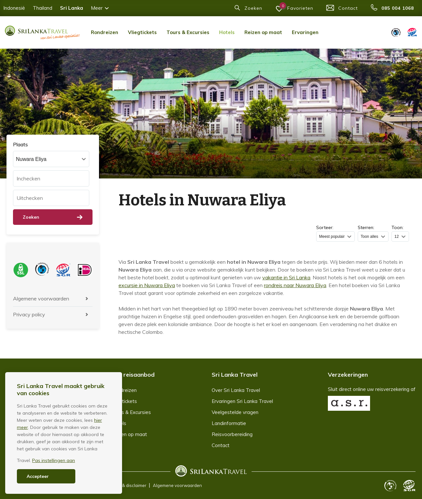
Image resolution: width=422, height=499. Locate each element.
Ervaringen (305, 32)
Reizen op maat (263, 32)
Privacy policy (29, 314)
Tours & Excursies (188, 32)
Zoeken (53, 217)
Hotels (227, 32)
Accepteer (38, 476)
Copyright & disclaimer (124, 485)
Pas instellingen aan (53, 460)
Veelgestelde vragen (235, 412)
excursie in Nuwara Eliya (146, 285)
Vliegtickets (142, 32)
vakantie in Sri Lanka (286, 277)
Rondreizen (104, 32)
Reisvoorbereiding (232, 434)
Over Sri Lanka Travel (236, 390)
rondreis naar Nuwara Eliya (295, 285)
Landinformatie (229, 423)
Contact (221, 445)
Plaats (20, 144)
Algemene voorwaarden (41, 298)
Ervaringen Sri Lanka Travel (242, 401)
